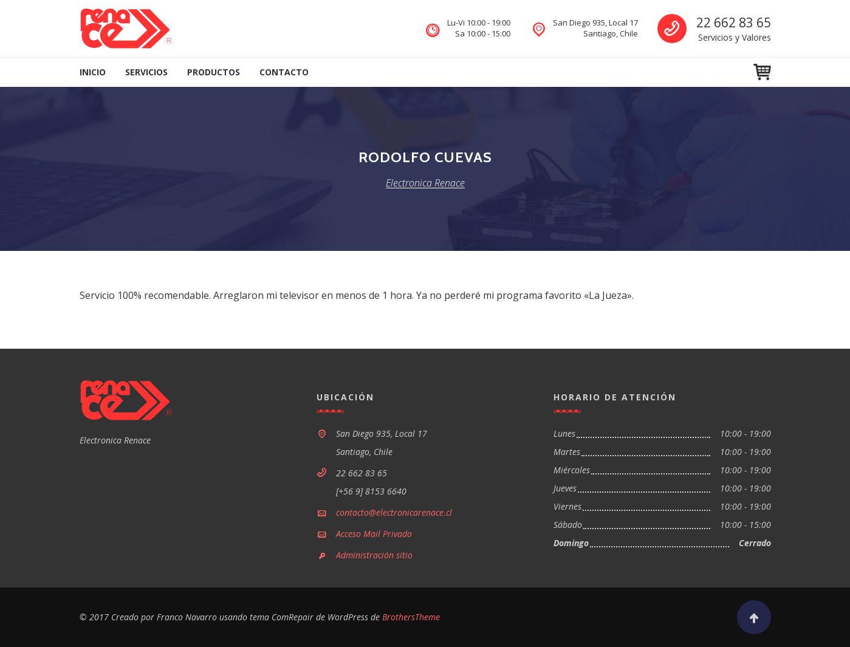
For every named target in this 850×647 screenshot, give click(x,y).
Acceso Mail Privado (374, 533)
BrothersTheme (411, 617)
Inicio (93, 72)
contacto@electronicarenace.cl (394, 512)
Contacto (284, 72)
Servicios (146, 72)
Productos (213, 72)
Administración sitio (374, 555)
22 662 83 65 (733, 22)
